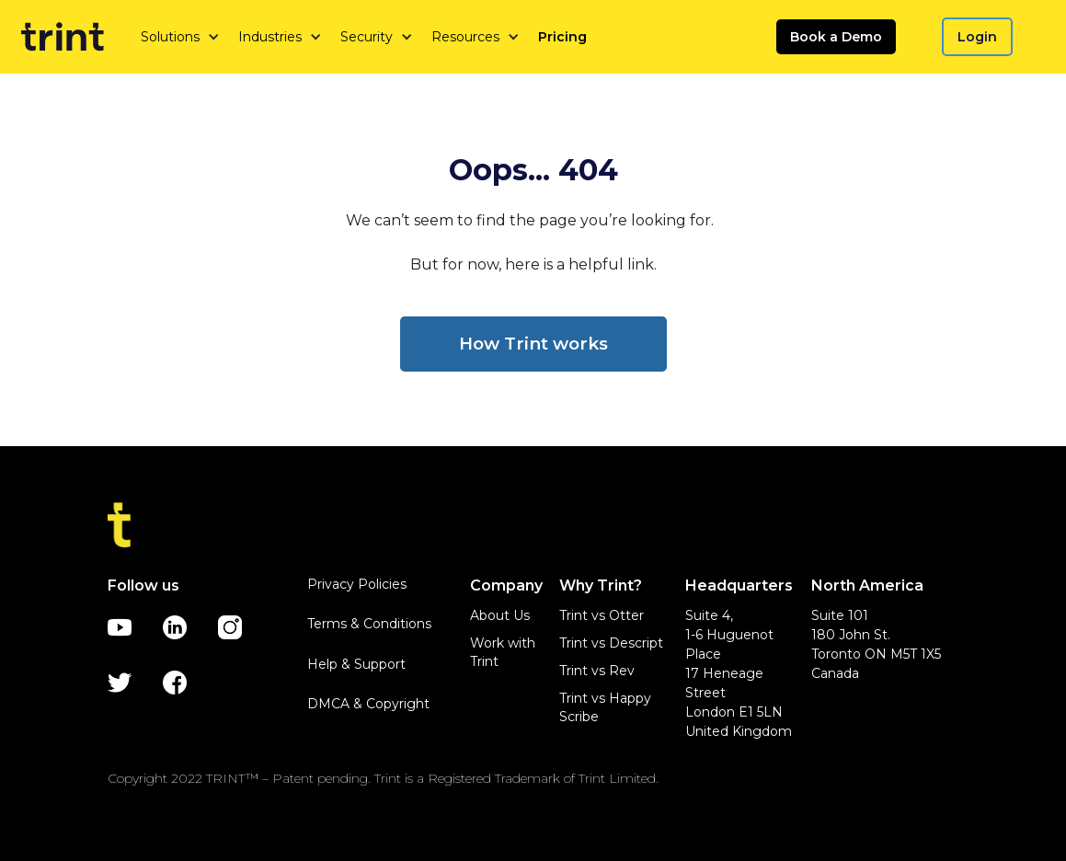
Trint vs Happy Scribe (605, 707)
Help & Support (356, 664)
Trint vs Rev (597, 670)
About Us (500, 615)
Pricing (562, 37)
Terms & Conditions (369, 623)
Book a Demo (836, 37)
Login (977, 37)
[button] (180, 36)
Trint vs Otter (601, 615)
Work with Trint (502, 652)
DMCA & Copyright (368, 703)
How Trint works (533, 343)
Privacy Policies (357, 584)
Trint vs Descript (611, 643)
